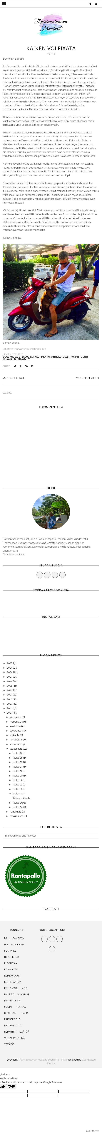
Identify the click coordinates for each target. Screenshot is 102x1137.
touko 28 (18, 757)
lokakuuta (15, 726)
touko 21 (18, 771)
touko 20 (18, 775)
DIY (6, 944)
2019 (10, 694)
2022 (10, 681)
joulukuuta (16, 717)
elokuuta (15, 735)
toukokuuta (16, 748)
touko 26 (18, 762)
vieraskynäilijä (14, 1038)
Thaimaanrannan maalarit (32, 1059)
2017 (10, 703)
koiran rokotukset (58, 357)
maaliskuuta (17, 816)
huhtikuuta (16, 811)
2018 (10, 699)
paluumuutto (13, 1025)
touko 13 (18, 789)
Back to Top (92, 1131)
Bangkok (18, 938)
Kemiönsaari (12, 976)
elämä (24, 1013)
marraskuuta (17, 721)
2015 (10, 712)
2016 (10, 708)
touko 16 (18, 784)
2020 (10, 690)
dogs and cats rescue (16, 357)
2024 (10, 672)
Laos (24, 988)
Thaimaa (20, 1007)
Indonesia (10, 963)
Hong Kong (11, 957)
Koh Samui (11, 988)
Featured (10, 951)
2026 (10, 663)
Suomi (8, 1007)
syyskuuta (16, 730)
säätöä (24, 1032)
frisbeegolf (12, 1019)
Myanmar (24, 994)
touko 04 (18, 807)
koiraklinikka (38, 357)
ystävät (9, 1044)
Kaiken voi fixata (21, 798)
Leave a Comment (13, 354)
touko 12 (18, 793)
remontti (10, 1032)
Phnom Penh (12, 1000)
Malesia (9, 994)
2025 (10, 667)
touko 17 (18, 780)
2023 (10, 676)
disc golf (10, 1013)
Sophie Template (57, 1059)
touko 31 (18, 753)
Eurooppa (17, 944)
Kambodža (11, 969)
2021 (10, 685)
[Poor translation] (11, 1086)
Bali (7, 938)
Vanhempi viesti (87, 377)
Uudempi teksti (14, 377)
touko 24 (18, 766)
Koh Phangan (13, 982)
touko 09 (18, 802)
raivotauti (23, 359)
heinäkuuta (16, 739)
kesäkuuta (16, 744)
